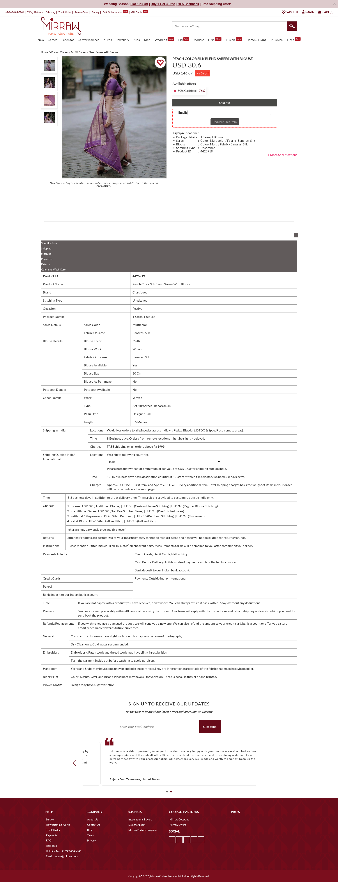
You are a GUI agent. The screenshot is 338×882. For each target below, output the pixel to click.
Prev (76, 763)
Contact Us (93, 824)
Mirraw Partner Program (142, 830)
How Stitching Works (58, 824)
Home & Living (256, 40)
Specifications (49, 243)
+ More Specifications (282, 155)
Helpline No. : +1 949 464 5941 (63, 851)
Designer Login (136, 824)
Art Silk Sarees (143, 406)
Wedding (164, 39)
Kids (137, 40)
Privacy (91, 840)
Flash (294, 39)
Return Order (81, 12)
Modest (198, 40)
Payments (46, 259)
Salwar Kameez (88, 40)
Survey (95, 12)
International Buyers (140, 819)
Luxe (214, 39)
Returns (45, 264)
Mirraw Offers (178, 824)
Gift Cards (139, 12)
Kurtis (107, 40)
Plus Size (277, 40)
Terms (90, 835)
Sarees (52, 40)
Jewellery (122, 40)
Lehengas (68, 40)
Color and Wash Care (53, 269)
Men (147, 40)
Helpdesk (51, 845)
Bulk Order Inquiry (112, 12)
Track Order (64, 12)
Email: (182, 112)
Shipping (46, 248)
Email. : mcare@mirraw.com (62, 856)
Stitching (46, 253)
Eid (183, 39)
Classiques (140, 292)
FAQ (48, 840)
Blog (89, 830)
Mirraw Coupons (179, 819)
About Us (92, 819)
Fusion (234, 39)
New (41, 40)
